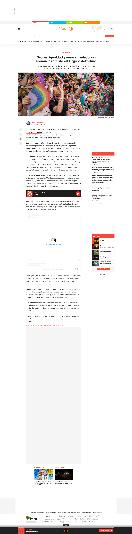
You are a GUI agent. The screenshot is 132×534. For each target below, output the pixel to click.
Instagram (56, 494)
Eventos (47, 36)
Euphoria (73, 41)
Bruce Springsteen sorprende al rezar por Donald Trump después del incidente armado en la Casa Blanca (103, 169)
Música (29, 36)
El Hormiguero (81, 41)
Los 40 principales (55, 516)
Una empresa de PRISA (32, 517)
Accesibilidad (40, 512)
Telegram (20, 143)
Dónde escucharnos (97, 512)
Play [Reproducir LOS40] (66, 530)
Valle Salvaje (90, 41)
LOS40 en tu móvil (86, 512)
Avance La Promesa (63, 41)
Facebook (20, 129)
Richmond (45, 521)
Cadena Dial (76, 519)
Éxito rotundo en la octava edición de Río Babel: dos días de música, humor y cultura (63, 483)
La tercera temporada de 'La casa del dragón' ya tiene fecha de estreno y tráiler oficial (102, 188)
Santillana (63, 516)
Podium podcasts (62, 521)
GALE (61, 325)
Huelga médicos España (103, 41)
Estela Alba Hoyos (37, 122)
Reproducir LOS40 (78, 193)
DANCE (69, 23)
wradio (63, 519)
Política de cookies (62, 512)
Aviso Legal (33, 512)
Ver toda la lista (102, 269)
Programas (39, 36)
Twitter (20, 134)
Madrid (37, 325)
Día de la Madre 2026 (49, 41)
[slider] (66, 527)
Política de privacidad (51, 512)
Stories (76, 494)
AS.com (84, 516)
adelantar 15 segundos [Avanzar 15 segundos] (71, 531)
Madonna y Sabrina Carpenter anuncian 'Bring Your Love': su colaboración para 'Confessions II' (103, 196)
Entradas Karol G (36, 41)
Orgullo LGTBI (30, 325)
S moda (76, 521)
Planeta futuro (88, 519)
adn (90, 516)
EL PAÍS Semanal (82, 519)
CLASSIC (52, 23)
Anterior (57, 531)
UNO (58, 519)
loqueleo (84, 521)
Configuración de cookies (74, 512)
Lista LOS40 (21, 36)
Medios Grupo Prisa (32, 522)
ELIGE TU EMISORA (105, 530)
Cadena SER (78, 516)
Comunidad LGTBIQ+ (45, 325)
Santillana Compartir (71, 516)
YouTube (62, 494)
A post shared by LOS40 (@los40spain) (53, 269)
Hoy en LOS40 (56, 36)
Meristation (92, 521)
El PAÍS (46, 516)
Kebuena (94, 519)
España (105, 29)
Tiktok (59, 494)
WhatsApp (20, 139)
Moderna (54, 521)
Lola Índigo (56, 325)
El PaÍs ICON (69, 521)
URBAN (86, 23)
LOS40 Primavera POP (68, 36)
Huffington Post (49, 519)
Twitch (72, 494)
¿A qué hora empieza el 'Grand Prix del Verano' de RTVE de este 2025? (43, 483)
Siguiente (75, 531)
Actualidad (66, 52)
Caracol (96, 516)
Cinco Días (69, 519)
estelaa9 (44, 122)
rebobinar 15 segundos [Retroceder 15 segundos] (61, 531)
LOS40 (35, 23)
